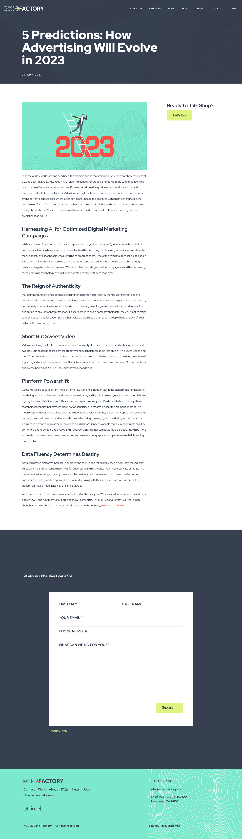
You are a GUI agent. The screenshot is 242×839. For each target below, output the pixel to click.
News (76, 788)
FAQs (65, 788)
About (185, 8)
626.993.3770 (161, 779)
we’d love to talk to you (114, 505)
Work (171, 8)
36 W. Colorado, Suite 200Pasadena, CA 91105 (169, 798)
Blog (199, 8)
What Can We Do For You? (84, 643)
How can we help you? (39, 794)
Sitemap (174, 824)
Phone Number (73, 630)
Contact (215, 8)
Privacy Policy (158, 824)
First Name (70, 604)
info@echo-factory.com (167, 788)
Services (155, 8)
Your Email (70, 617)
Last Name (133, 604)
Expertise (136, 8)
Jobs (86, 788)
